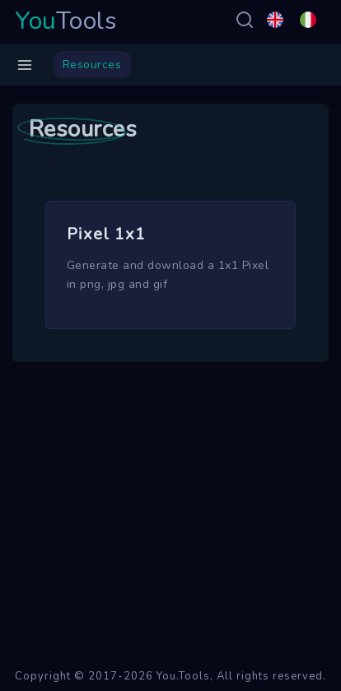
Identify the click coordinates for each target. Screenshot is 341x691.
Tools (66, 21)
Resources (92, 64)
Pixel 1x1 (106, 234)
